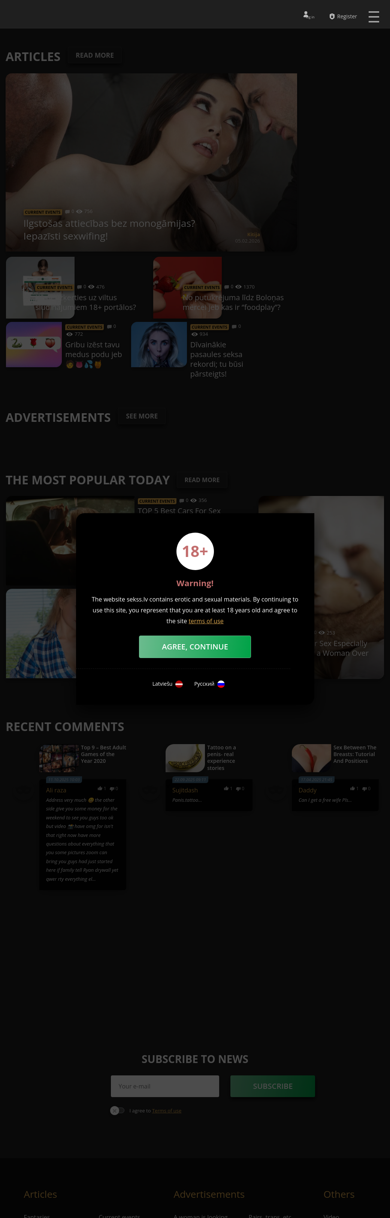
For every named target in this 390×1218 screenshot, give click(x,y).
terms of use (205, 621)
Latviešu (167, 684)
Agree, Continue (195, 647)
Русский (209, 684)
